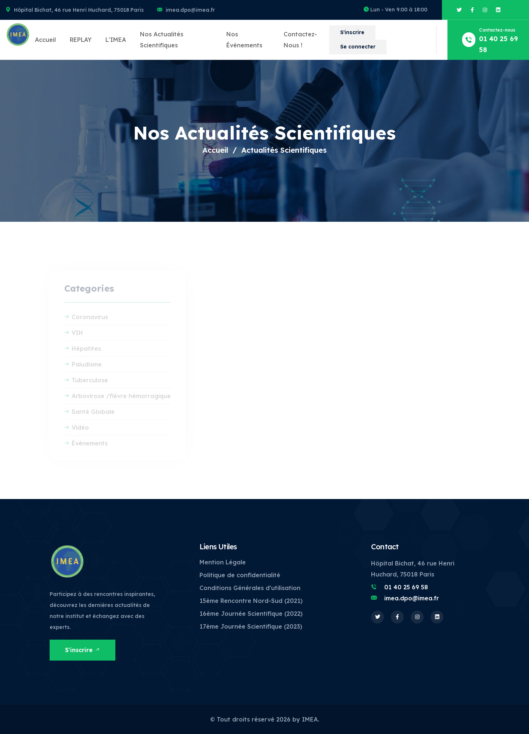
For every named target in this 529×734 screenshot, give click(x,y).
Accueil (45, 39)
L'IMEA (115, 39)
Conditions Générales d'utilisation (250, 588)
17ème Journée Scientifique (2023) (250, 626)
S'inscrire (352, 32)
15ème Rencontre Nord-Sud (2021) (251, 600)
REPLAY (80, 39)
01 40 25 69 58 (406, 587)
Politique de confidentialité (239, 575)
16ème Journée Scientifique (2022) (251, 613)
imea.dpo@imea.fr (190, 10)
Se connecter (357, 46)
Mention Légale (222, 562)
